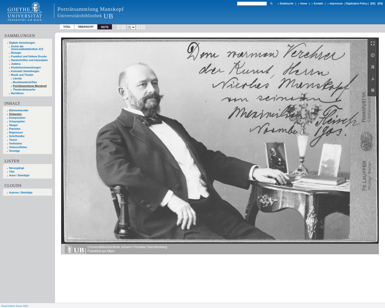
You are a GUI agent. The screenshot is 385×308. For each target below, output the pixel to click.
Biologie (16, 52)
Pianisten (14, 129)
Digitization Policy (356, 3)
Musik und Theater (22, 75)
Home (303, 3)
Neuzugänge (16, 168)
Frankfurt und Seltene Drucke (29, 56)
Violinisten (15, 143)
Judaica (16, 64)
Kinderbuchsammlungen (26, 67)
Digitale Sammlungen (22, 42)
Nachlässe (17, 93)
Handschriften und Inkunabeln (29, 60)
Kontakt (318, 3)
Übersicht (86, 26)
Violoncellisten (18, 147)
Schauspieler (17, 121)
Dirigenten (15, 114)
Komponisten (17, 117)
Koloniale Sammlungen (25, 71)
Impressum (336, 3)
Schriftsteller (17, 136)
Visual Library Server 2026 (14, 306)
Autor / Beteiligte (19, 175)
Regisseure (16, 132)
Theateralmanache (24, 89)
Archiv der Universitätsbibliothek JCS (27, 48)
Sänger (13, 125)
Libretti (17, 78)
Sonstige (14, 151)
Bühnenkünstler (18, 110)
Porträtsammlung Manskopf (30, 86)
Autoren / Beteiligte (20, 192)
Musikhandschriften (25, 82)
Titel (67, 26)
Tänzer (13, 140)
